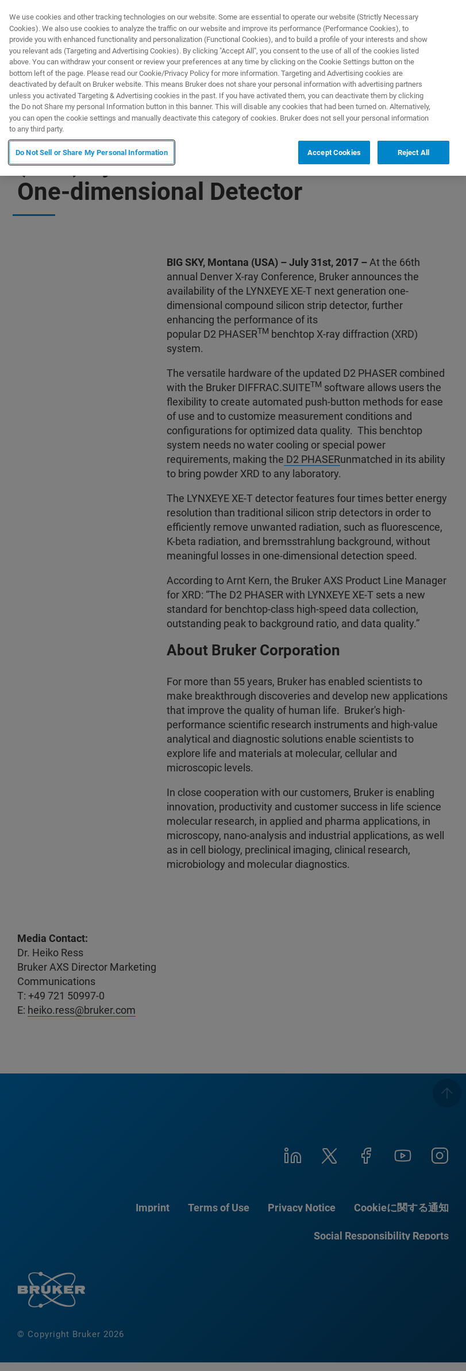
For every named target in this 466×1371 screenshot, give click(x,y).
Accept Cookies (334, 152)
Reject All (413, 152)
